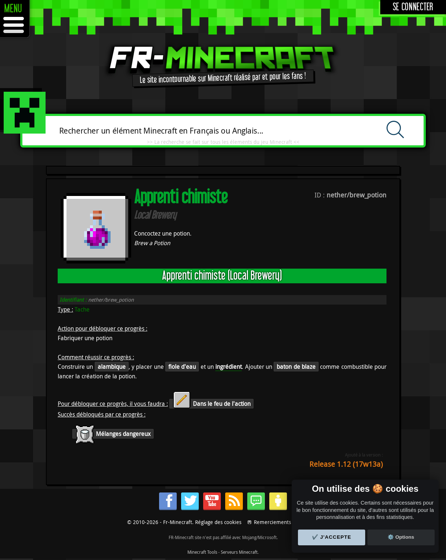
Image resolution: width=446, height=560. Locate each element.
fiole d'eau (182, 367)
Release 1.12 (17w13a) (346, 464)
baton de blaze (296, 367)
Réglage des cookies (218, 522)
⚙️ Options (401, 537)
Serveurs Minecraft (239, 552)
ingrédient (228, 367)
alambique (112, 367)
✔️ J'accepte (332, 537)
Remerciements (272, 522)
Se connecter (413, 7)
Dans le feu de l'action (211, 403)
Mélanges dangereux (113, 434)
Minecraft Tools (202, 552)
